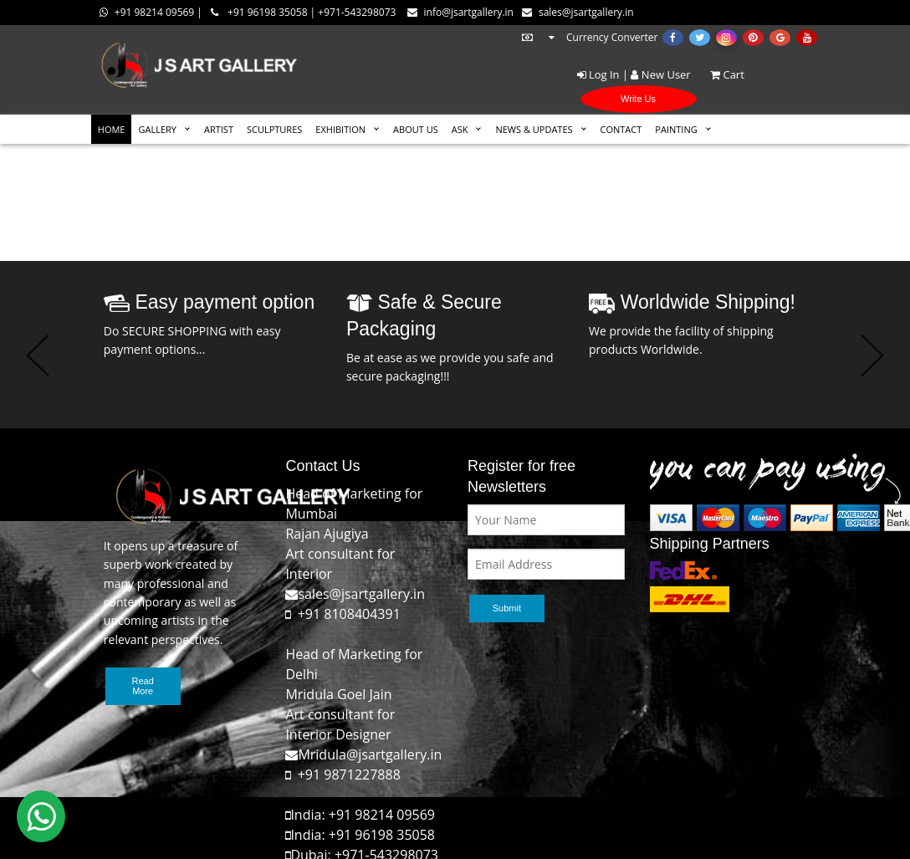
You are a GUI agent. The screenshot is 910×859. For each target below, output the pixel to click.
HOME (111, 129)
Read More (143, 686)
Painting (676, 129)
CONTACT (621, 129)
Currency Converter (589, 37)
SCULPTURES (274, 129)
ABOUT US (415, 129)
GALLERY (157, 129)
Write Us (638, 99)
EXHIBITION (340, 129)
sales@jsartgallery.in (578, 12)
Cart (718, 74)
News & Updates (533, 129)
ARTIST (218, 129)
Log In (598, 74)
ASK (460, 129)
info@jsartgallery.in (460, 12)
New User (660, 74)
